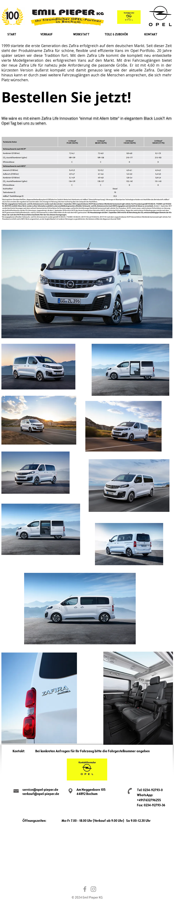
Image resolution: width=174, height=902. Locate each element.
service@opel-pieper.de (40, 789)
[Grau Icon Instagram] (93, 889)
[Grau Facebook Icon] (84, 889)
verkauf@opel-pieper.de (40, 794)
